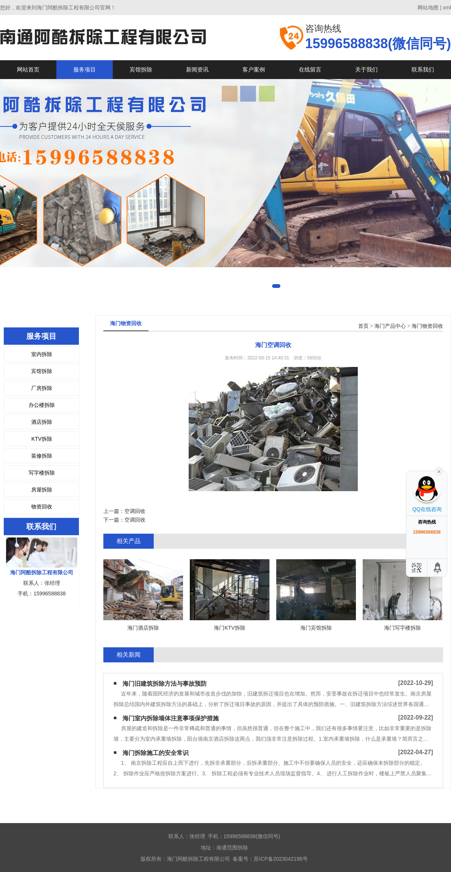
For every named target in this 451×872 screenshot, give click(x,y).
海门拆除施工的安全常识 (156, 753)
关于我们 (366, 69)
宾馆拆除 (141, 69)
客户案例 (253, 69)
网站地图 (428, 8)
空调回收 (134, 511)
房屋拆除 (41, 490)
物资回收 (41, 507)
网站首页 (28, 69)
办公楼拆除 (42, 405)
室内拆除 (41, 354)
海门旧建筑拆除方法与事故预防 (165, 683)
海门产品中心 (390, 326)
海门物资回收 (427, 326)
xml (447, 8)
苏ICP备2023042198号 (280, 859)
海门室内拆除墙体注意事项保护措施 (171, 718)
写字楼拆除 (42, 473)
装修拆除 (41, 456)
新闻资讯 (197, 69)
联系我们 (423, 69)
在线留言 (310, 69)
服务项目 (84, 69)
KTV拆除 (41, 439)
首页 (363, 326)
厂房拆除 (41, 388)
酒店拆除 (41, 422)
